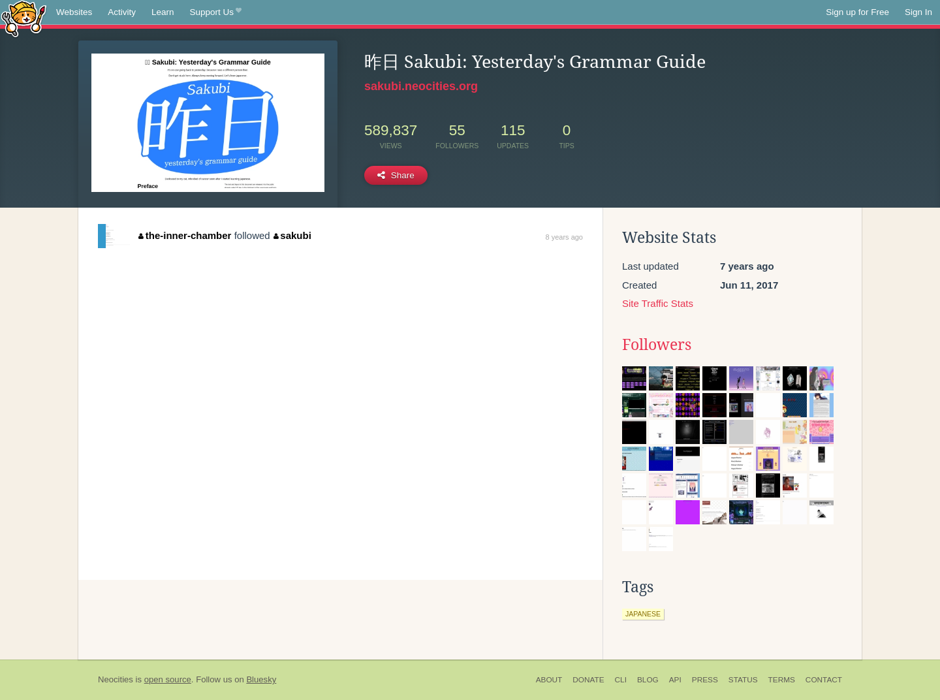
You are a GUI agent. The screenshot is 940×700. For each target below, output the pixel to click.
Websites (74, 12)
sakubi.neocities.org (421, 86)
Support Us (216, 12)
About (549, 679)
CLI (621, 679)
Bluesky (261, 679)
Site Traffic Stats (657, 303)
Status (743, 679)
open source (167, 679)
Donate (588, 679)
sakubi (292, 235)
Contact (824, 679)
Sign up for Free (857, 12)
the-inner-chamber (184, 235)
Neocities (115, 679)
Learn (162, 12)
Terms (781, 679)
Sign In (918, 12)
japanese (643, 614)
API (675, 679)
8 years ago (564, 237)
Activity (122, 12)
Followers (656, 344)
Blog (648, 679)
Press (705, 679)
